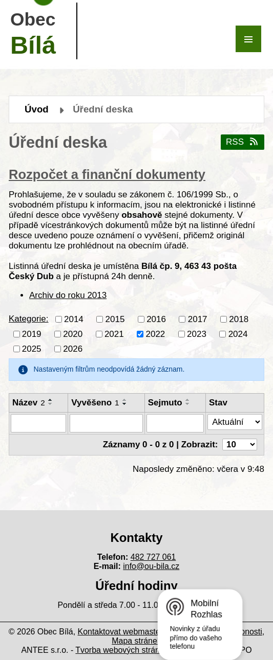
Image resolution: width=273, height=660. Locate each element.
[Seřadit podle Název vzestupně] (50, 400)
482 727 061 (153, 557)
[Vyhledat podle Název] (38, 423)
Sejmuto (165, 402)
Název (28, 402)
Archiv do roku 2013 (68, 295)
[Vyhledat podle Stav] (234, 422)
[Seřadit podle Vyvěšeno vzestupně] (125, 400)
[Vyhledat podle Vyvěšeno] (106, 423)
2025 (31, 348)
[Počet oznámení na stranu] (239, 444)
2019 (31, 333)
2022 (155, 333)
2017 (197, 319)
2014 (73, 319)
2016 (156, 319)
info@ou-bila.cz (151, 566)
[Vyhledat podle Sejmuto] (175, 423)
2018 (238, 319)
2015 (115, 319)
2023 (196, 333)
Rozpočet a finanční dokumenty (107, 174)
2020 (72, 333)
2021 (114, 333)
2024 (238, 333)
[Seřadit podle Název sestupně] (50, 404)
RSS (242, 142)
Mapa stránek (136, 640)
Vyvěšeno (95, 402)
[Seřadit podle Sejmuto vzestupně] (188, 400)
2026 (72, 348)
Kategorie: (29, 319)
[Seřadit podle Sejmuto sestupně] (188, 404)
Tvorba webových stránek (121, 650)
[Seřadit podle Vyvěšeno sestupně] (125, 404)
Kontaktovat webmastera (122, 631)
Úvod (37, 109)
